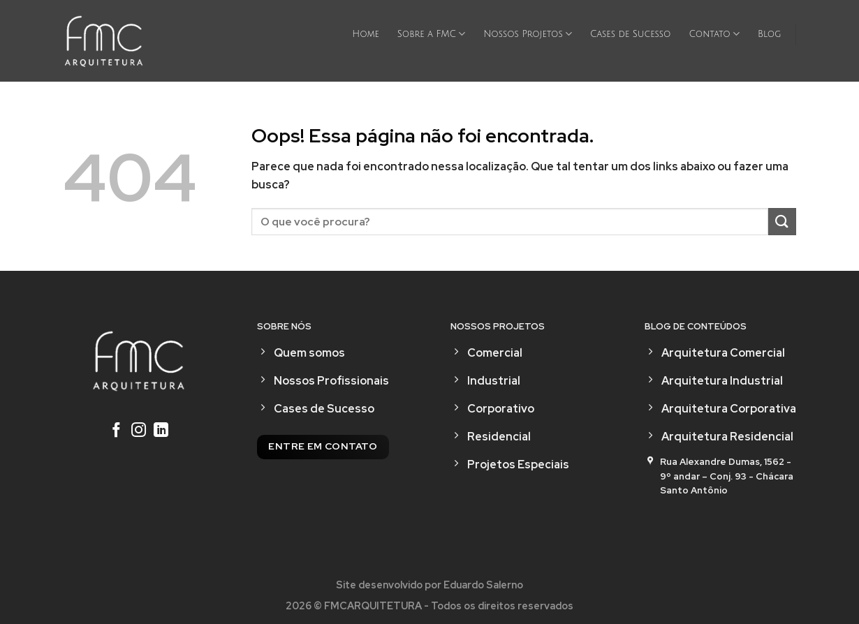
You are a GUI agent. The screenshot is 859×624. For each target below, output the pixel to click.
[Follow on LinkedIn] (161, 431)
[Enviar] (782, 221)
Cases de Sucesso (630, 34)
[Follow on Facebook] (116, 431)
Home (365, 34)
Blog (769, 34)
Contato (714, 33)
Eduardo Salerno (483, 584)
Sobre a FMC (431, 33)
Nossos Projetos (527, 33)
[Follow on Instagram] (138, 431)
